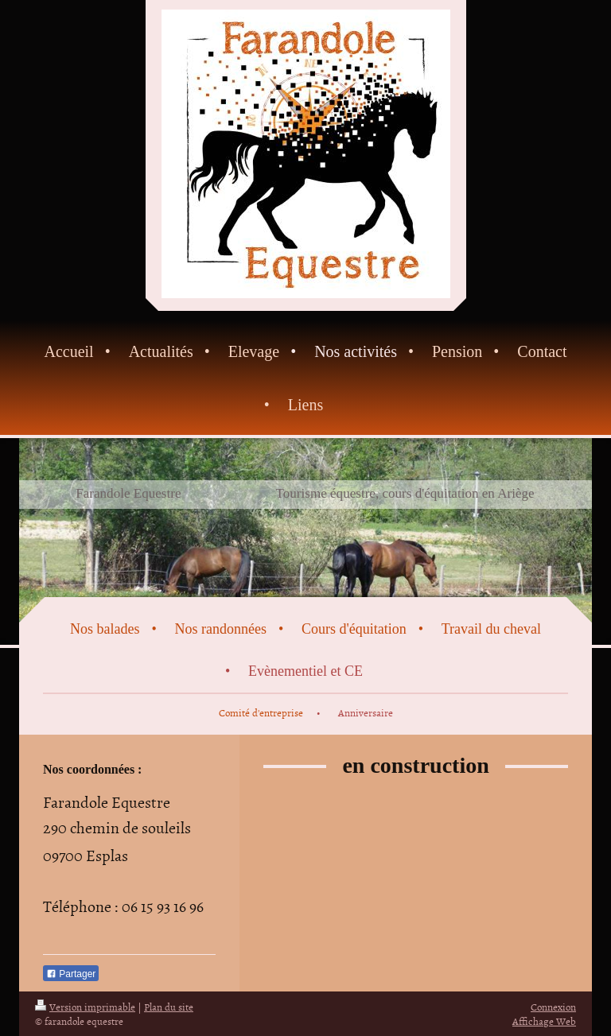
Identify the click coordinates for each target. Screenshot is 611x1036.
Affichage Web (544, 1021)
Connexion (553, 1007)
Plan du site (168, 1007)
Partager (70, 974)
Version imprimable (85, 1007)
